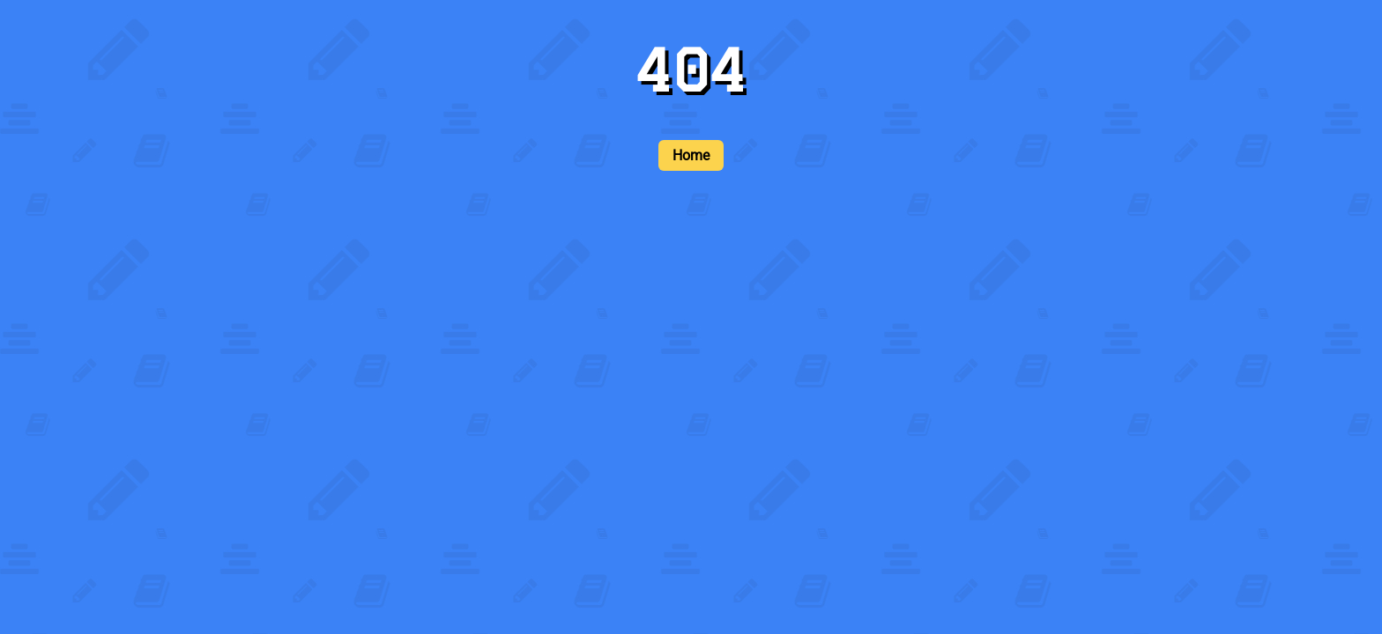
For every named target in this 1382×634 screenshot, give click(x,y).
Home (691, 155)
